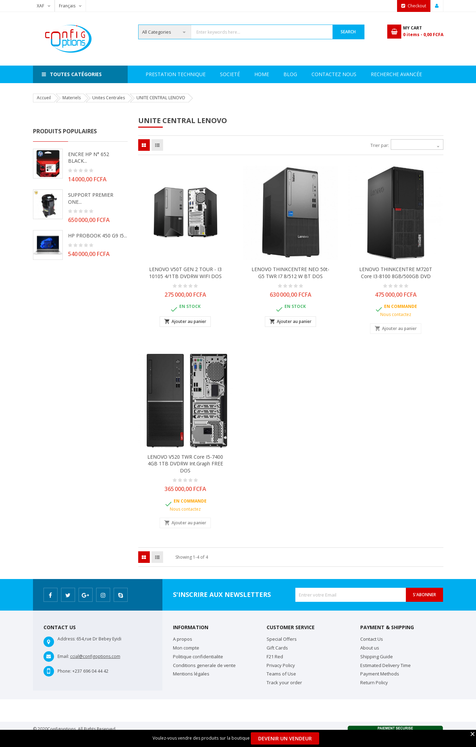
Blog (417, 74)
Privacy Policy (281, 665)
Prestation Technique (239, 74)
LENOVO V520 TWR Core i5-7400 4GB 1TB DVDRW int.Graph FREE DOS (185, 463)
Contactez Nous (372, 74)
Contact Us (371, 639)
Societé (185, 74)
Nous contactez (395, 314)
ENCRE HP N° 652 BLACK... (88, 157)
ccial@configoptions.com (95, 656)
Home (153, 74)
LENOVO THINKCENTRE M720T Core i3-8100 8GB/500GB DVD (395, 273)
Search (348, 32)
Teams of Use (281, 674)
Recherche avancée (309, 74)
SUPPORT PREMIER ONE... (90, 198)
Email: (63, 656)
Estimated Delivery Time (385, 665)
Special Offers (282, 639)
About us (369, 648)
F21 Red (275, 656)
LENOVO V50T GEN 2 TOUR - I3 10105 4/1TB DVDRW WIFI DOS (185, 273)
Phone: (64, 671)
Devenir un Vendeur (285, 738)
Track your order (284, 682)
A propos (182, 639)
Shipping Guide (376, 656)
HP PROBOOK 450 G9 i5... (97, 235)
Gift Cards (277, 648)
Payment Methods (379, 674)
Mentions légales (191, 674)
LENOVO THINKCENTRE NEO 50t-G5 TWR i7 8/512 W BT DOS (290, 273)
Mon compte (186, 648)
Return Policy (374, 682)
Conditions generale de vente (204, 665)
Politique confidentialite (198, 656)
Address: (66, 639)
